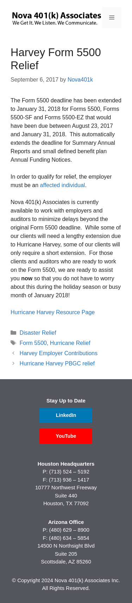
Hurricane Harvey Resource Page (53, 312)
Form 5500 (33, 343)
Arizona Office (66, 522)
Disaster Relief (38, 333)
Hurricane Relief (70, 343)
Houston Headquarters (66, 464)
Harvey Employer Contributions (59, 353)
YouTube (66, 436)
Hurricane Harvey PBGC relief (57, 363)
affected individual (62, 185)
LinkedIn (66, 415)
